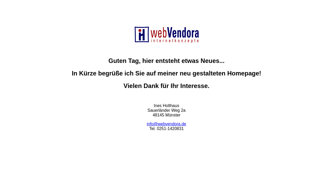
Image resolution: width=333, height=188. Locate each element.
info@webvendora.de (166, 124)
